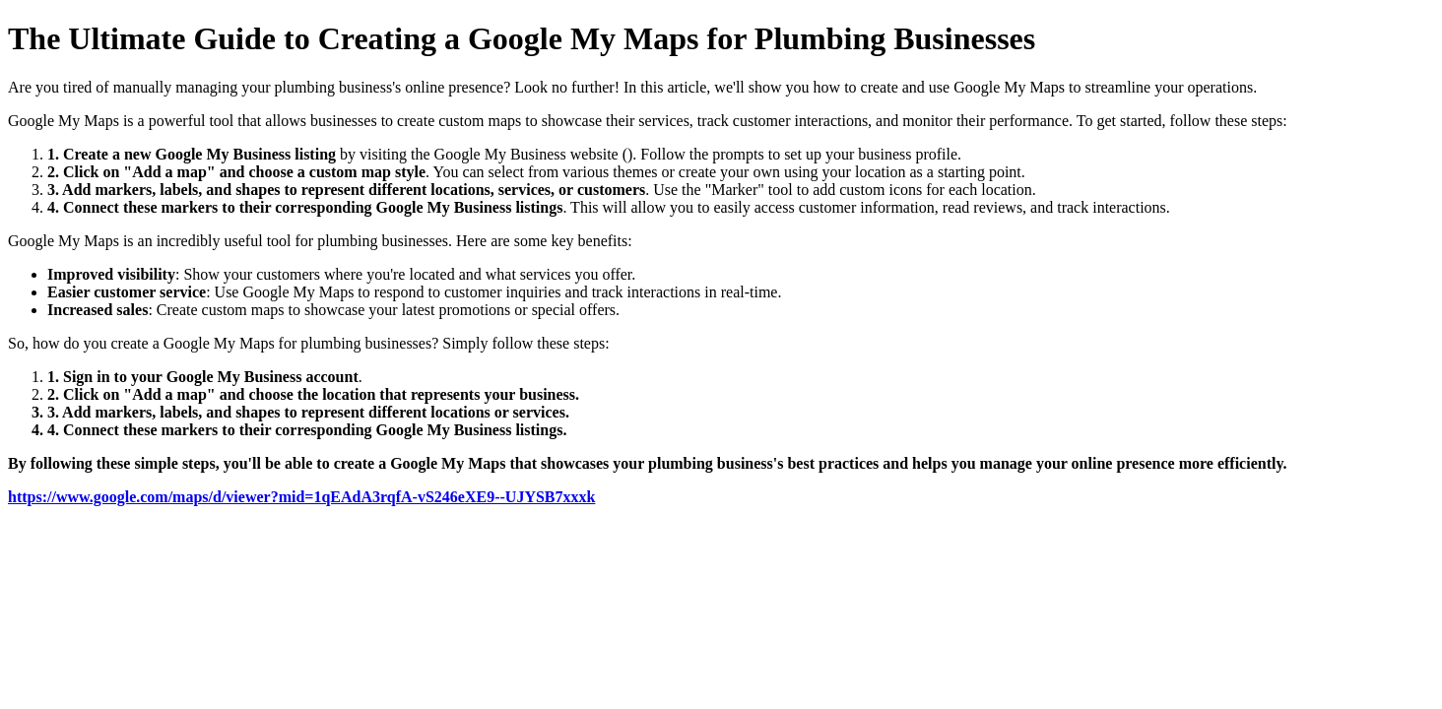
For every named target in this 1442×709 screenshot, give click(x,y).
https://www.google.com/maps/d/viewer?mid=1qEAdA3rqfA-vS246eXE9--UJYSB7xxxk (301, 496)
